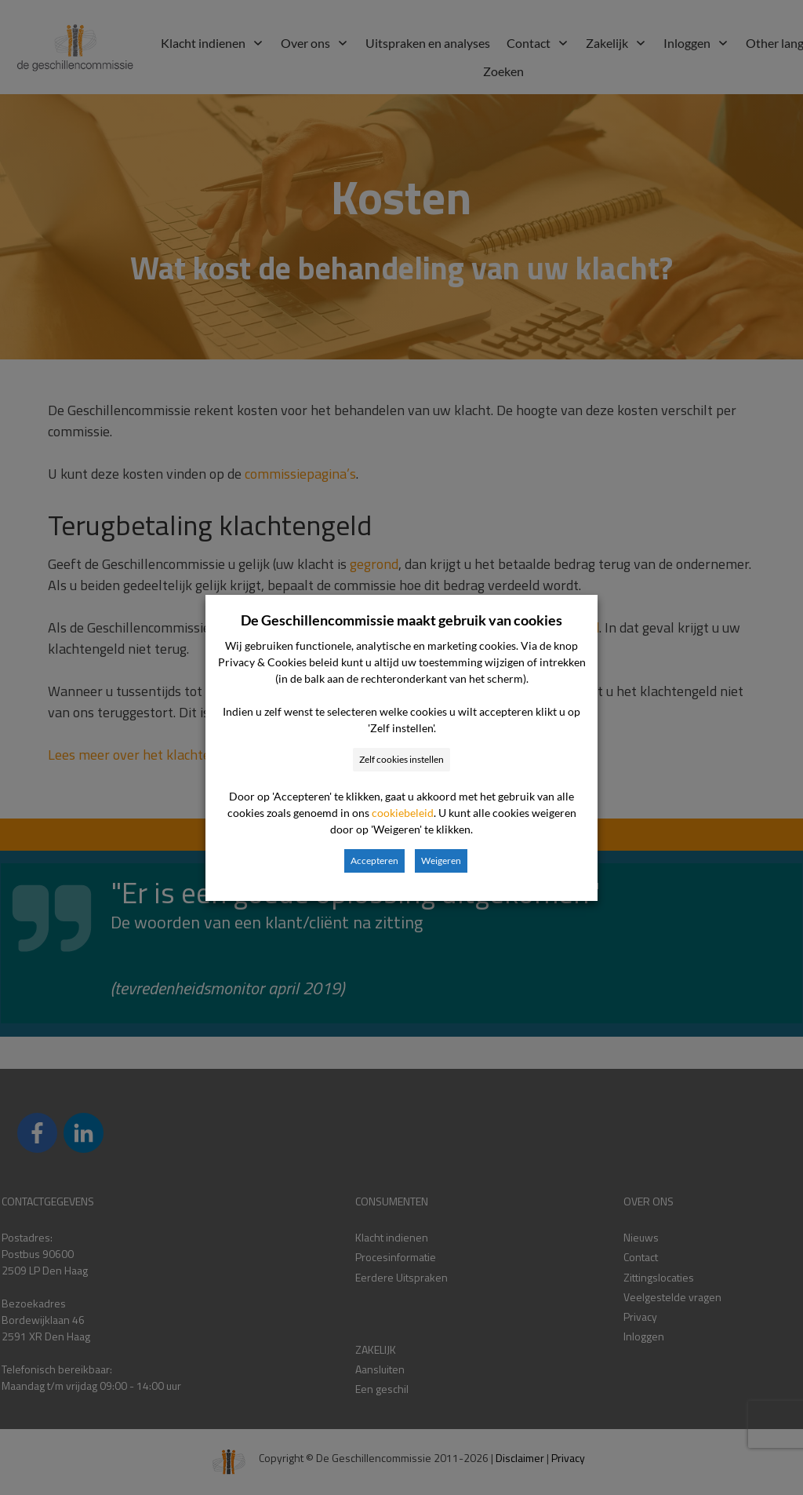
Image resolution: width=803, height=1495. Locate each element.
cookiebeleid (403, 812)
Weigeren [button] (441, 860)
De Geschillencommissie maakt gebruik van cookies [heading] (401, 620)
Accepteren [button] (374, 860)
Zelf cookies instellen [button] (401, 759)
